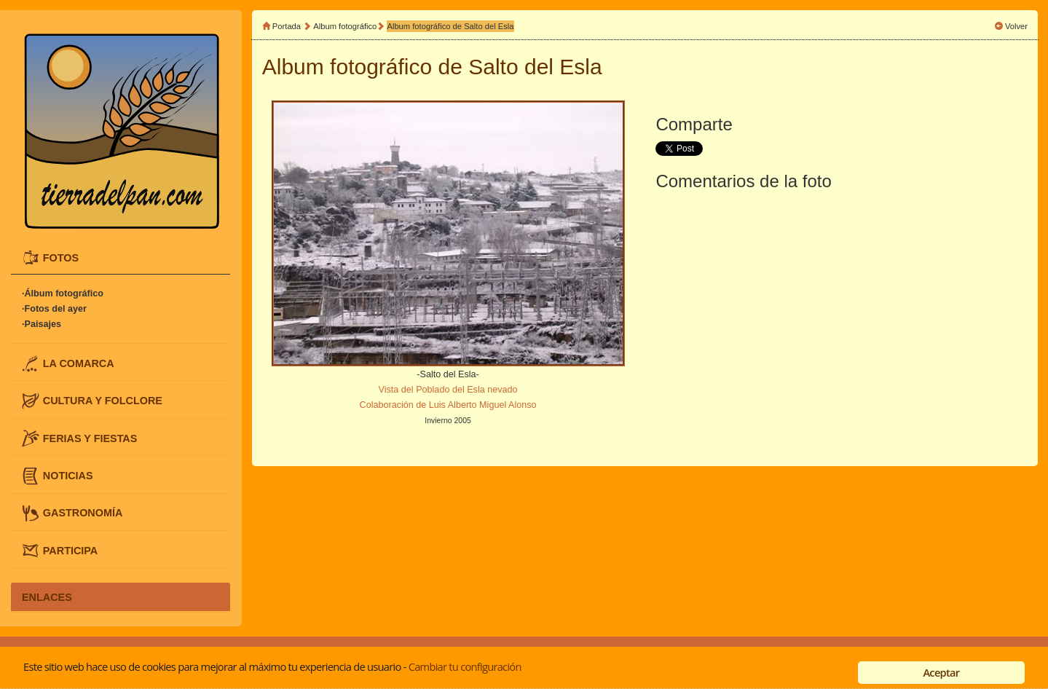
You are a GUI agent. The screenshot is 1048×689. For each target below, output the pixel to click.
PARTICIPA (70, 550)
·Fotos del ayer (54, 309)
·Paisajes (41, 324)
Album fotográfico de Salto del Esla (450, 26)
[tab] (120, 258)
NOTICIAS (68, 475)
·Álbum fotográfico (62, 293)
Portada (286, 26)
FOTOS (61, 257)
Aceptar (941, 672)
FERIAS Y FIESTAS (90, 438)
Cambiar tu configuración (465, 666)
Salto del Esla (535, 67)
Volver (1016, 26)
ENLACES (47, 596)
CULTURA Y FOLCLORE (102, 400)
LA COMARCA (78, 363)
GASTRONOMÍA (83, 513)
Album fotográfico (345, 26)
